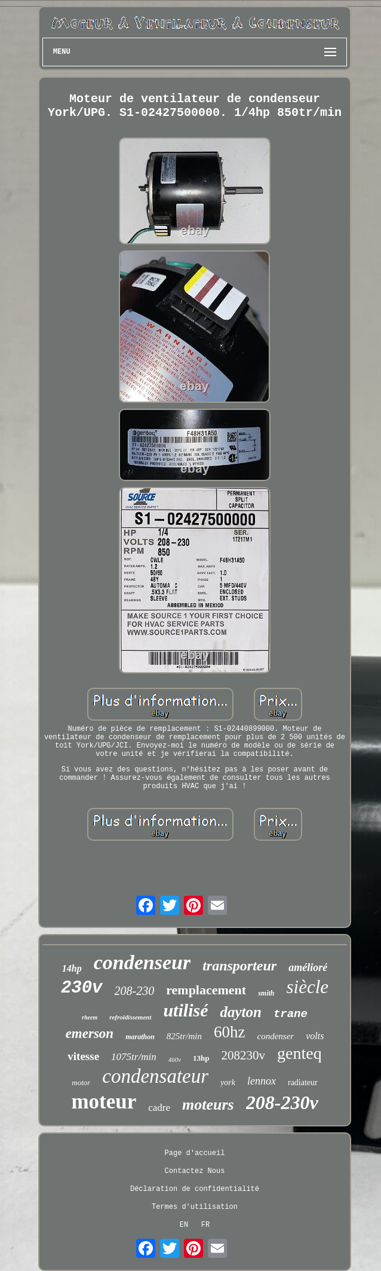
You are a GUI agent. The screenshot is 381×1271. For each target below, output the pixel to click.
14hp (72, 968)
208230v (244, 1055)
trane (291, 1014)
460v (174, 1059)
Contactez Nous (195, 1171)
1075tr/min (133, 1056)
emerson (90, 1033)
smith (266, 993)
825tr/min (184, 1036)
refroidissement (130, 1017)
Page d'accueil (195, 1153)
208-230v (282, 1102)
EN (184, 1225)
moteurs (208, 1104)
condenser (275, 1036)
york (227, 1082)
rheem (89, 1017)
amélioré (307, 967)
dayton (240, 1012)
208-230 (135, 990)
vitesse (83, 1056)
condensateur (155, 1076)
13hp (201, 1057)
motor (81, 1082)
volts (315, 1036)
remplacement (206, 989)
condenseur (142, 962)
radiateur (303, 1082)
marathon (140, 1037)
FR (205, 1225)
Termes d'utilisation (195, 1207)
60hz (229, 1032)
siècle (308, 986)
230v (82, 988)
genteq (299, 1053)
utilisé (185, 1010)
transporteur (239, 965)
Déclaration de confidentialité (194, 1189)
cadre (159, 1107)
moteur (103, 1101)
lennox (261, 1081)
